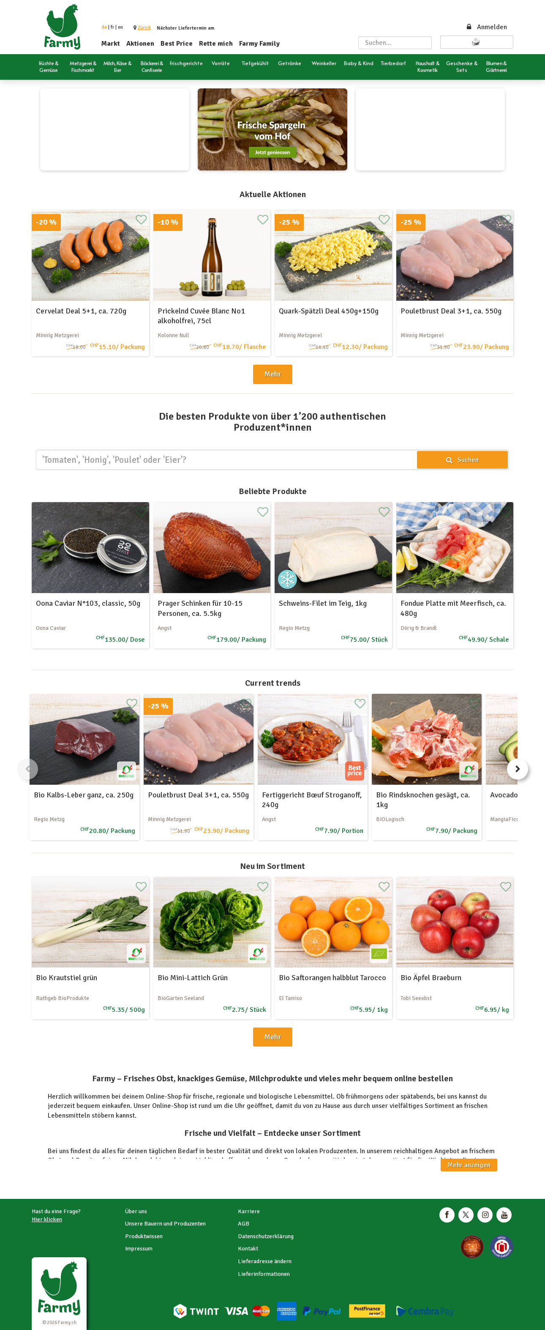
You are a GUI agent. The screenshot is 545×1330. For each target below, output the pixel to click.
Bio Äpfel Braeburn (431, 977)
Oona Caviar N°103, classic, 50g (88, 603)
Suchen (462, 460)
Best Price (177, 43)
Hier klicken (47, 1219)
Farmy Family (259, 43)
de (104, 27)
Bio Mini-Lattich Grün (193, 977)
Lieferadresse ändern (265, 1261)
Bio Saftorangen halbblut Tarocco (332, 977)
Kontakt (248, 1248)
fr (112, 27)
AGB (243, 1223)
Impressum (139, 1248)
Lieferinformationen (264, 1274)
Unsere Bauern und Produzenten (165, 1223)
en (120, 27)
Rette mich (216, 43)
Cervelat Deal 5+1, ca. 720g (81, 311)
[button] (144, 28)
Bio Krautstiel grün (66, 977)
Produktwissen (144, 1236)
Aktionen (140, 43)
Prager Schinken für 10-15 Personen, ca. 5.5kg (200, 608)
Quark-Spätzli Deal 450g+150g (329, 311)
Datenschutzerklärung (266, 1236)
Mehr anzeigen (468, 1165)
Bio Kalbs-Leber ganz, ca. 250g (84, 795)
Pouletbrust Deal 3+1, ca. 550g (451, 311)
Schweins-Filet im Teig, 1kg (323, 603)
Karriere (249, 1211)
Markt (110, 43)
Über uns (136, 1211)
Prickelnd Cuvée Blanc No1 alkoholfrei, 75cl (201, 315)
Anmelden (486, 27)
